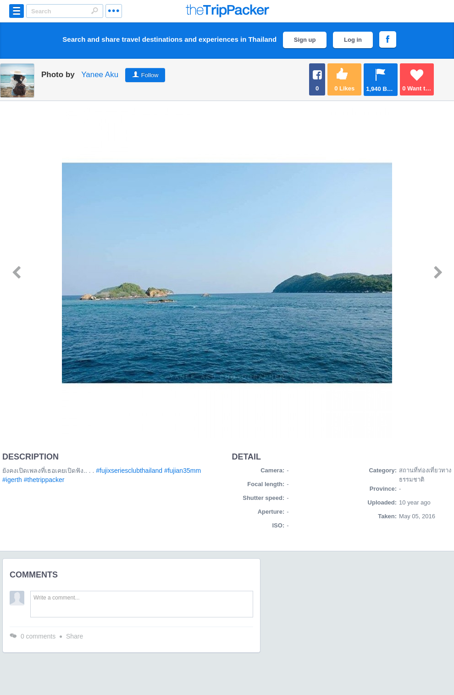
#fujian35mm (182, 470)
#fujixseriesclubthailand (129, 470)
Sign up (305, 39)
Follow (150, 75)
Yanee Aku (99, 74)
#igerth (12, 479)
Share (74, 636)
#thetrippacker (44, 479)
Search (94, 10)
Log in (353, 39)
